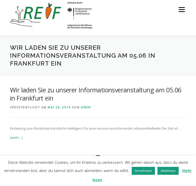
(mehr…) (16, 137)
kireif (86, 107)
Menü (181, 9)
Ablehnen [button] (168, 170)
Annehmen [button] (143, 170)
